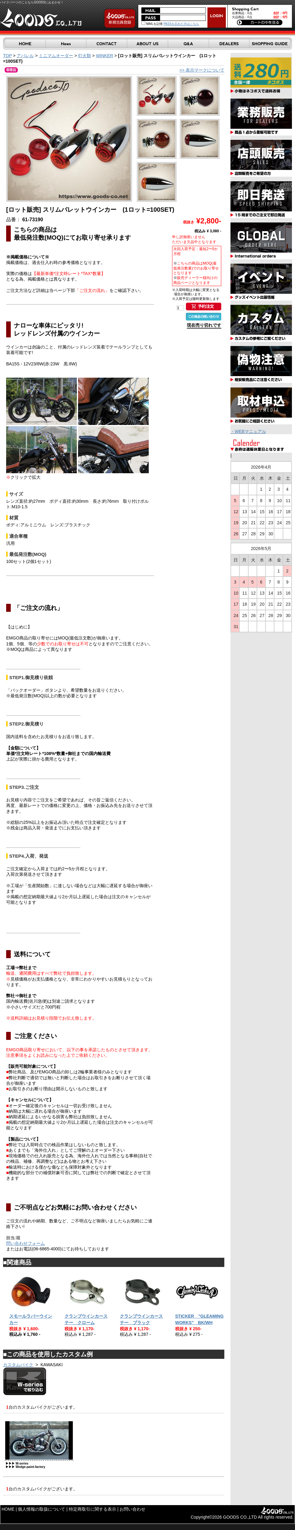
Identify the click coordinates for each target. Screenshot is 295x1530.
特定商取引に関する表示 (92, 1509)
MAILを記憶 (152, 24)
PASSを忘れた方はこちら (181, 24)
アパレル (25, 55)
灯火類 (84, 55)
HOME (8, 1509)
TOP (7, 55)
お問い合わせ (132, 1509)
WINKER (104, 55)
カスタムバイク (18, 1364)
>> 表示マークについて (201, 70)
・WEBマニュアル (248, 431)
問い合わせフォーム (25, 1243)
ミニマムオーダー (56, 55)
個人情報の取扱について (41, 1509)
